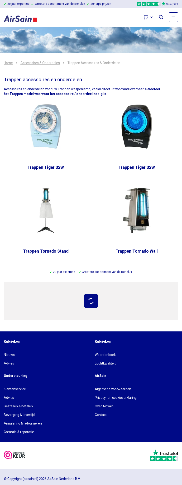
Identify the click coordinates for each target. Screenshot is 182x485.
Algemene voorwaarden (113, 389)
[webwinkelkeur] (14, 455)
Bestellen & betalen (18, 406)
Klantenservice (15, 389)
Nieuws (9, 355)
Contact (101, 415)
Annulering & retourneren (23, 423)
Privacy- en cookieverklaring (116, 398)
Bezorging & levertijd (19, 415)
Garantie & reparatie (19, 432)
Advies (9, 363)
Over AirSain (104, 406)
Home (8, 63)
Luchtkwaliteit (105, 363)
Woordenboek (105, 355)
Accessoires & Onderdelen (40, 63)
